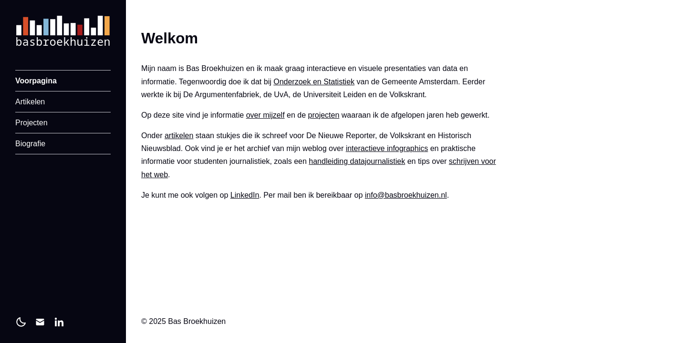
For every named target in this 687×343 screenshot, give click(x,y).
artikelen (179, 135)
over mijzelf (265, 115)
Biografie (30, 144)
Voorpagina (36, 81)
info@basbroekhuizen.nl (406, 195)
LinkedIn (245, 195)
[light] (21, 322)
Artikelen (30, 102)
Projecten (31, 123)
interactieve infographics (387, 148)
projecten (324, 115)
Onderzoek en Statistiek (313, 82)
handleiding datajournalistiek (357, 161)
